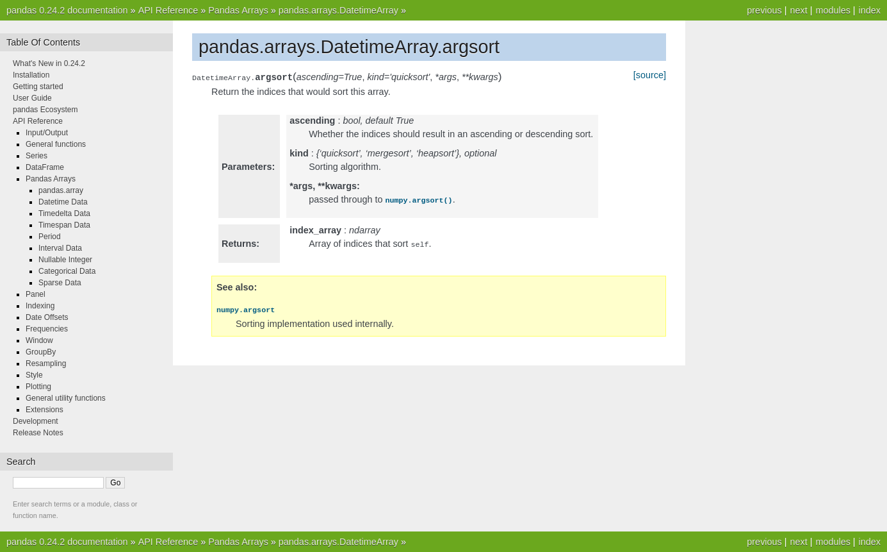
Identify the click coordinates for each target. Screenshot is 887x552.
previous (764, 10)
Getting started (38, 86)
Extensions (44, 409)
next (798, 10)
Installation (31, 75)
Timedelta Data (64, 213)
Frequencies (47, 328)
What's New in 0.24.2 (49, 63)
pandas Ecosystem (45, 109)
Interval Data (60, 248)
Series (36, 155)
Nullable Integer (65, 259)
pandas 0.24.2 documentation (67, 10)
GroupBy (41, 351)
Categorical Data (66, 271)
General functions (56, 144)
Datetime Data (63, 201)
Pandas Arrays (238, 10)
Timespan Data (64, 225)
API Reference (168, 10)
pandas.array (60, 190)
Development (35, 421)
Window (39, 340)
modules (832, 10)
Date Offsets (47, 317)
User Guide (32, 98)
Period (49, 236)
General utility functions (66, 398)
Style (34, 375)
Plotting (38, 386)
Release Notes (38, 432)
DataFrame (45, 167)
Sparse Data (59, 282)
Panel (35, 294)
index (870, 10)
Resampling (46, 363)
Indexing (40, 305)
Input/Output (47, 132)
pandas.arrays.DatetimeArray (338, 10)
